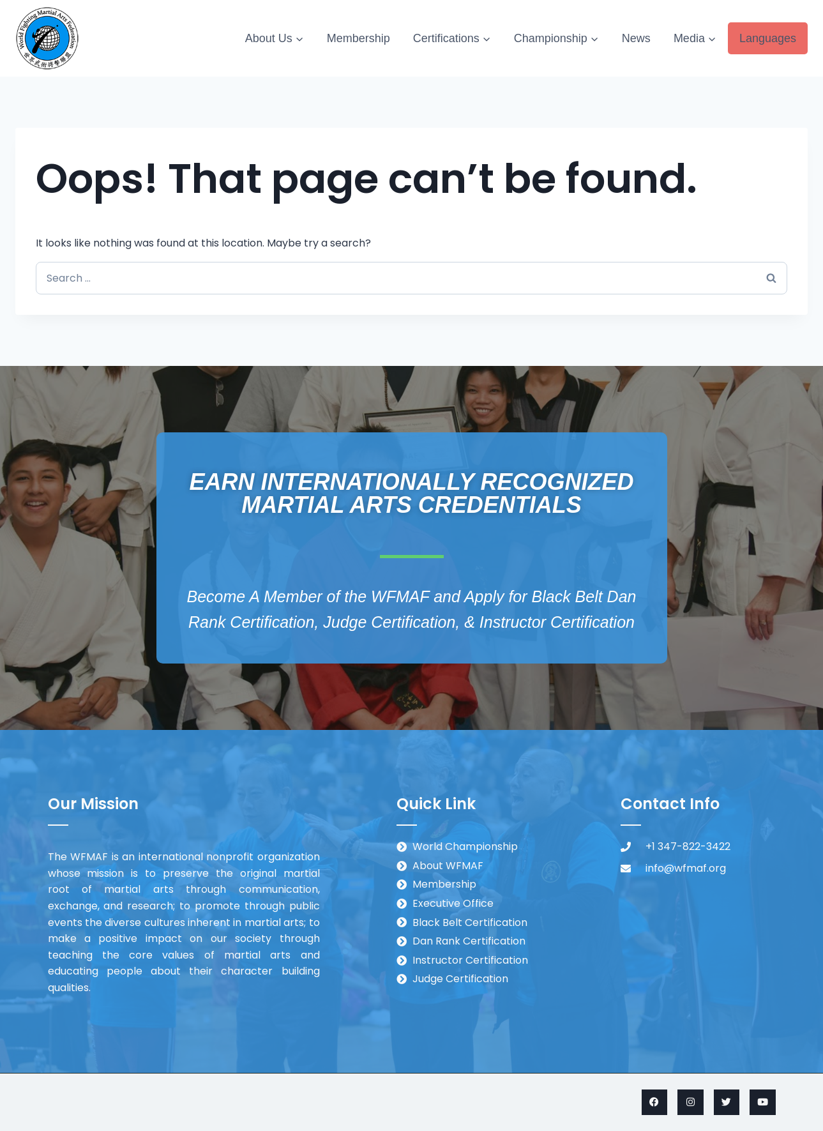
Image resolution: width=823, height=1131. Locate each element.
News (636, 38)
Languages (767, 38)
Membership (358, 38)
